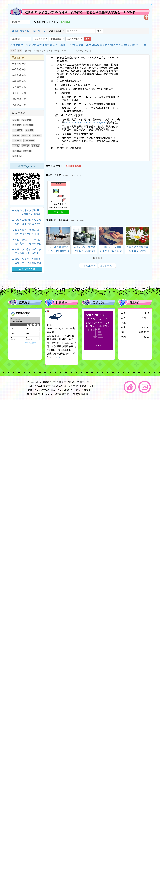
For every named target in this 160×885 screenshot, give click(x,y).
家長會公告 (19, 99)
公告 (26, 140)
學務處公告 (19, 69)
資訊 (15, 125)
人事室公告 (19, 87)
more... (59, 357)
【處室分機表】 (82, 390)
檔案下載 (58, 212)
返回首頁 (130, 387)
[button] (94, 258)
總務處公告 (19, 75)
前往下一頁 (107, 265)
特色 (15, 135)
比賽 (26, 125)
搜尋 (99, 31)
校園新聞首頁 (20, 31)
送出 (87, 39)
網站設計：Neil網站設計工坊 (17, 388)
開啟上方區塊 (146, 17)
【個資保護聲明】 (80, 394)
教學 (33, 146)
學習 (35, 135)
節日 (15, 120)
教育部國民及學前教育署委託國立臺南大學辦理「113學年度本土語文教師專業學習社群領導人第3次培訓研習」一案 (78, 45)
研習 (13, 51)
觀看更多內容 (27, 269)
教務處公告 (39, 31)
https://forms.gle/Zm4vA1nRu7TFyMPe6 (85, 122)
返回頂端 (144, 387)
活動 (15, 156)
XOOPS (46, 382)
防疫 (15, 146)
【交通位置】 (86, 386)
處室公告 (18, 57)
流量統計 (135, 302)
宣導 (15, 151)
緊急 (24, 146)
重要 (24, 135)
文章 (26, 151)
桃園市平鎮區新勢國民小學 (74, 382)
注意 (27, 130)
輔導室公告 (19, 81)
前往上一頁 (88, 265)
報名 (19, 51)
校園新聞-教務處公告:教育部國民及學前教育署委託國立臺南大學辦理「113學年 (80, 12)
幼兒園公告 (19, 105)
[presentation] (48, 236)
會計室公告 (19, 93)
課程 (15, 140)
